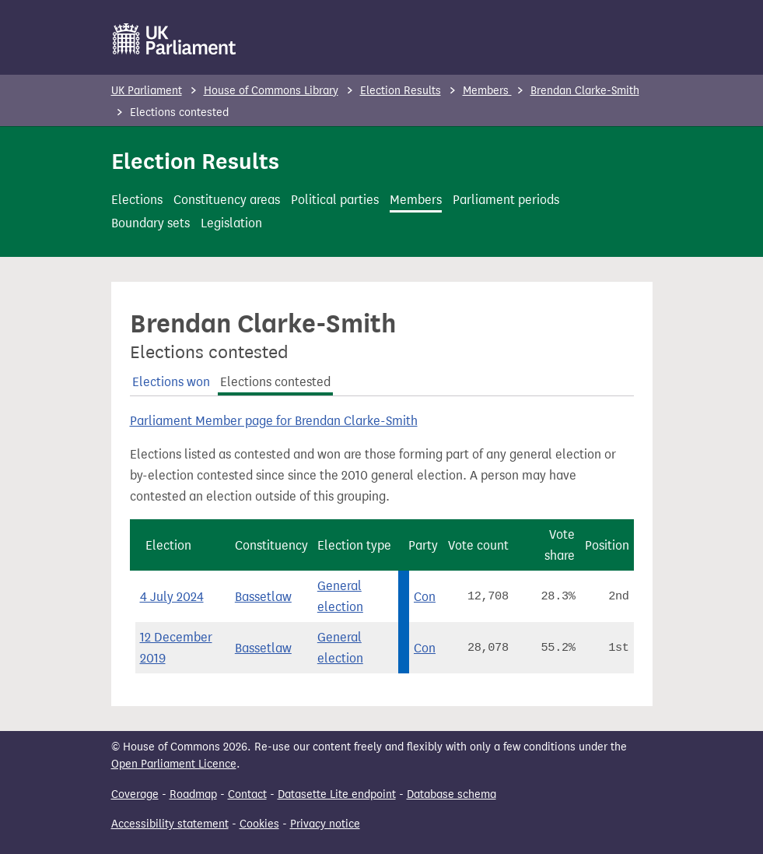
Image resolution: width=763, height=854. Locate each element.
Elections (137, 199)
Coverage (135, 794)
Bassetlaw (263, 596)
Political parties (335, 199)
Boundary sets (150, 223)
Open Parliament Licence (173, 764)
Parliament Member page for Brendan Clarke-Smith (274, 420)
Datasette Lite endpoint (337, 794)
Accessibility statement (170, 824)
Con (425, 596)
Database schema (451, 794)
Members (487, 90)
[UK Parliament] (174, 39)
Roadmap (193, 794)
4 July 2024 (172, 596)
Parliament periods (506, 199)
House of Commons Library (271, 90)
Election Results (400, 90)
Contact (247, 794)
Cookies (259, 824)
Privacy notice (325, 824)
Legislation (231, 223)
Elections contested (275, 381)
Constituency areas (226, 199)
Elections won (171, 381)
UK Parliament (146, 90)
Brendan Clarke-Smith (584, 90)
